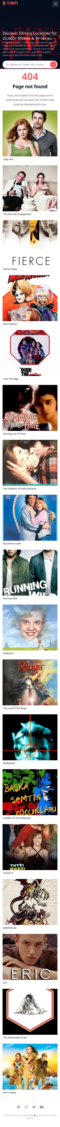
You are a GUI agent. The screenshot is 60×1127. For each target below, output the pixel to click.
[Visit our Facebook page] (18, 1107)
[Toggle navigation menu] (55, 4)
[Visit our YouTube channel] (42, 1107)
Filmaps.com (16, 1115)
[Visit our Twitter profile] (34, 1107)
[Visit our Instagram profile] (26, 1107)
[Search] (26, 64)
